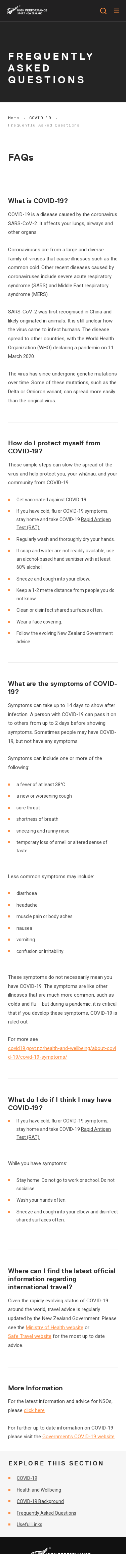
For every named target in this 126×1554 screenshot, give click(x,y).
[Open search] (103, 10)
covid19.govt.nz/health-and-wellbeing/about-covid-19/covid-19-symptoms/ (62, 1052)
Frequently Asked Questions (44, 125)
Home (13, 118)
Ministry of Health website (54, 1327)
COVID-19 (40, 118)
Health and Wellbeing (39, 1490)
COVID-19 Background (40, 1501)
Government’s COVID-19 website (78, 1437)
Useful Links (29, 1524)
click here (34, 1410)
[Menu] (116, 10)
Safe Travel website (29, 1336)
